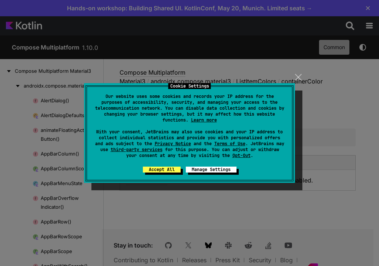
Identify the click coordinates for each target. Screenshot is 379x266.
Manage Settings (211, 170)
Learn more (204, 120)
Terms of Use (229, 144)
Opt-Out (241, 155)
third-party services (136, 150)
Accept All (162, 170)
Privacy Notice (173, 144)
